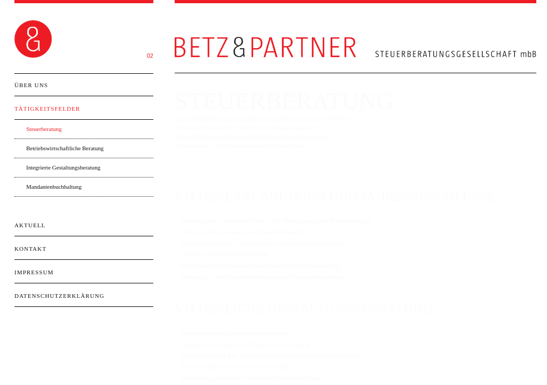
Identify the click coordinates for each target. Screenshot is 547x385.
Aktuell (29, 225)
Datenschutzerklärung (59, 295)
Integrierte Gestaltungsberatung (63, 167)
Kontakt (30, 248)
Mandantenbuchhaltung (54, 186)
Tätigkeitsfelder (47, 108)
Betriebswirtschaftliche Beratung (65, 148)
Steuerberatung (44, 129)
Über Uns (31, 85)
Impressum (33, 272)
